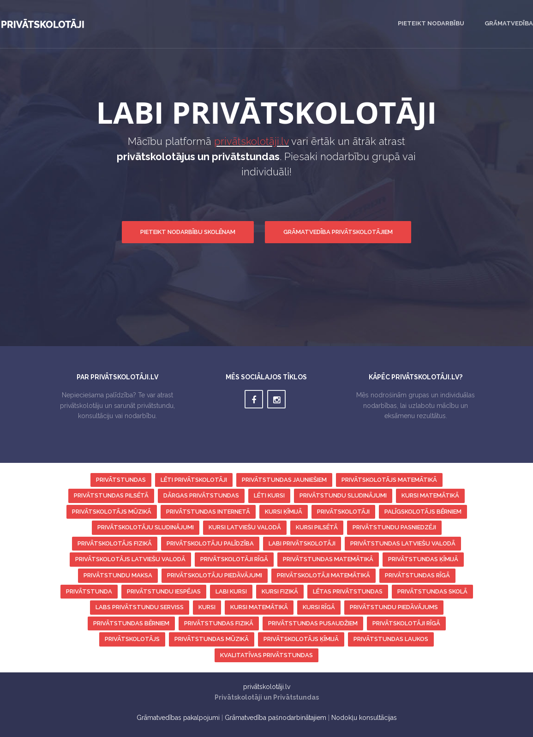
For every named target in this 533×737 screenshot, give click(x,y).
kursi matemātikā (430, 495)
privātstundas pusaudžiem (313, 623)
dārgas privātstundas (201, 495)
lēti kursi (269, 495)
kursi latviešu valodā (245, 527)
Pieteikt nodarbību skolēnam (187, 231)
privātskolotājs (132, 638)
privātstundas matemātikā (328, 559)
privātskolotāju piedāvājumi (214, 575)
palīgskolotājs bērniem (422, 511)
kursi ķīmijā (283, 511)
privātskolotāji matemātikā (323, 575)
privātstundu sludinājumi (343, 495)
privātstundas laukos (390, 638)
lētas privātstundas (348, 591)
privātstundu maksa (118, 575)
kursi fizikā (280, 591)
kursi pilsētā (317, 527)
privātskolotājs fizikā (115, 543)
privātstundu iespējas (164, 591)
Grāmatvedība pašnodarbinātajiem (275, 717)
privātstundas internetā (208, 511)
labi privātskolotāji (302, 543)
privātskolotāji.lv (251, 141)
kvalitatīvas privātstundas (266, 655)
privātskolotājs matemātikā (389, 479)
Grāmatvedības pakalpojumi (178, 717)
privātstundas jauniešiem (284, 479)
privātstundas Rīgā (417, 575)
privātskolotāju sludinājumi (145, 527)
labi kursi (231, 591)
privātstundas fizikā (218, 623)
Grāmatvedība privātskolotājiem (338, 231)
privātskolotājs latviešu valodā (130, 559)
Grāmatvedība (509, 23)
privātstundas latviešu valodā (402, 543)
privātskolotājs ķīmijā (301, 638)
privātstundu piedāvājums (394, 607)
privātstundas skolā (432, 591)
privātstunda (89, 591)
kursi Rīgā (319, 607)
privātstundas (121, 479)
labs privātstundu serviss (140, 607)
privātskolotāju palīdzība (210, 543)
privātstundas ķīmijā (423, 559)
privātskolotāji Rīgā (234, 559)
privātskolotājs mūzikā (111, 511)
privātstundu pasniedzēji (394, 527)
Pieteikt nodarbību (431, 23)
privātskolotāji (343, 511)
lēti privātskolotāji (194, 479)
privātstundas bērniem (131, 623)
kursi (207, 607)
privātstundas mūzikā (211, 638)
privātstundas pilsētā (111, 495)
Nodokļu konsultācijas (364, 717)
